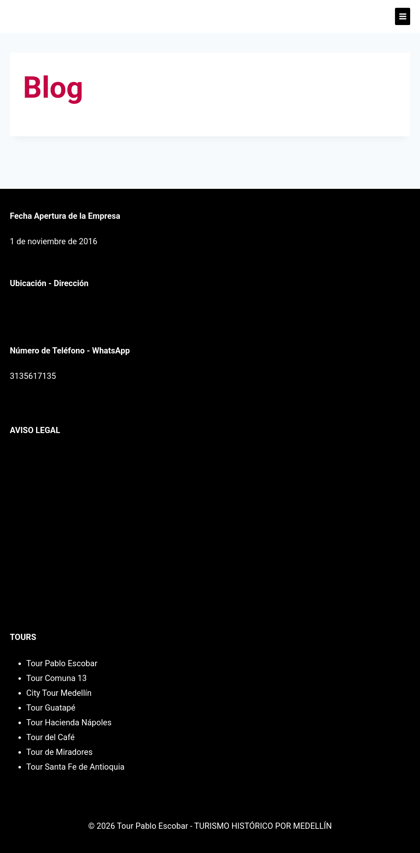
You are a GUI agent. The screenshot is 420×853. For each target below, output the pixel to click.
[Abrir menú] (402, 16)
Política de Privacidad (49, 456)
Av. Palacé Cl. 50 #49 (48, 309)
